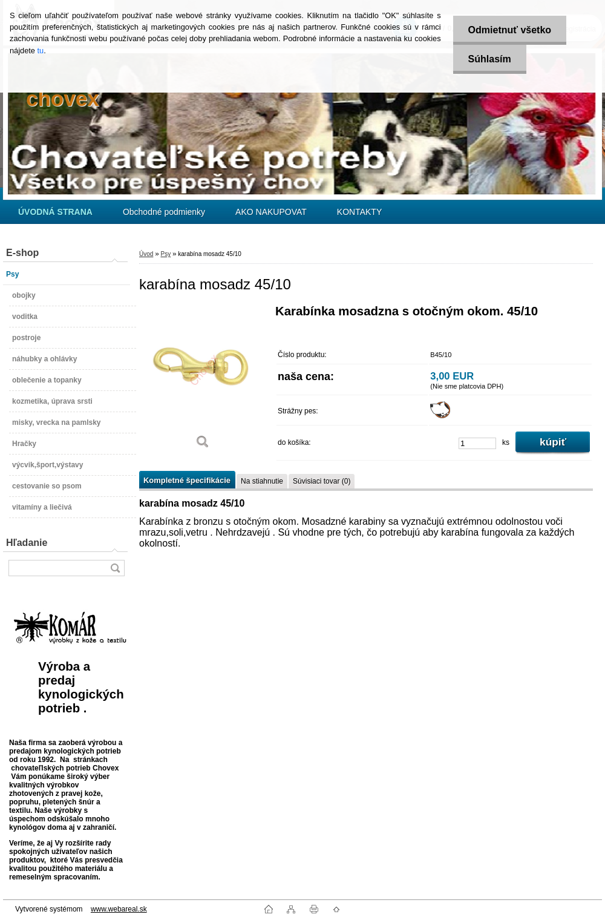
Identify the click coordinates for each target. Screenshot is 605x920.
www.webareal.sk (119, 909)
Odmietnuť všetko (509, 30)
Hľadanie (26, 542)
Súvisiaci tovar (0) (321, 481)
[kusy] (477, 443)
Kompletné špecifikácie (187, 480)
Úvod (146, 254)
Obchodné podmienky (164, 212)
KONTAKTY (359, 212)
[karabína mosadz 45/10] (203, 381)
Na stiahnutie (262, 481)
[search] (115, 568)
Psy (165, 254)
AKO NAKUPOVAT (271, 212)
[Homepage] (55, 212)
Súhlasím (489, 59)
